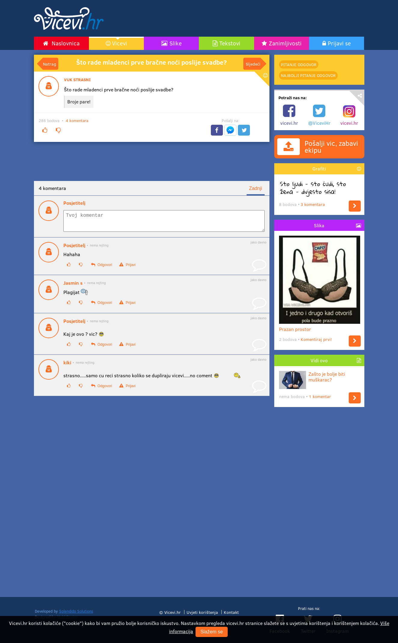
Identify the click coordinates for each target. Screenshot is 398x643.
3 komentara (313, 204)
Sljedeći (253, 64)
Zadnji (255, 188)
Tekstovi (229, 43)
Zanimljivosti (285, 43)
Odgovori (101, 268)
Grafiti (319, 168)
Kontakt (231, 612)
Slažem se (211, 631)
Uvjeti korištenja (202, 612)
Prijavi (127, 268)
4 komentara (77, 120)
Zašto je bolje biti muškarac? (312, 376)
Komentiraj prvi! (316, 339)
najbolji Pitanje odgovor (308, 75)
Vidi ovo (319, 360)
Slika (319, 225)
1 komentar (320, 396)
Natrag (49, 64)
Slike (175, 43)
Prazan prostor (319, 326)
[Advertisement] (256, 18)
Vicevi (119, 43)
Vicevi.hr (172, 612)
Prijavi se (339, 43)
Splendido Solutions (76, 611)
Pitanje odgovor (298, 64)
